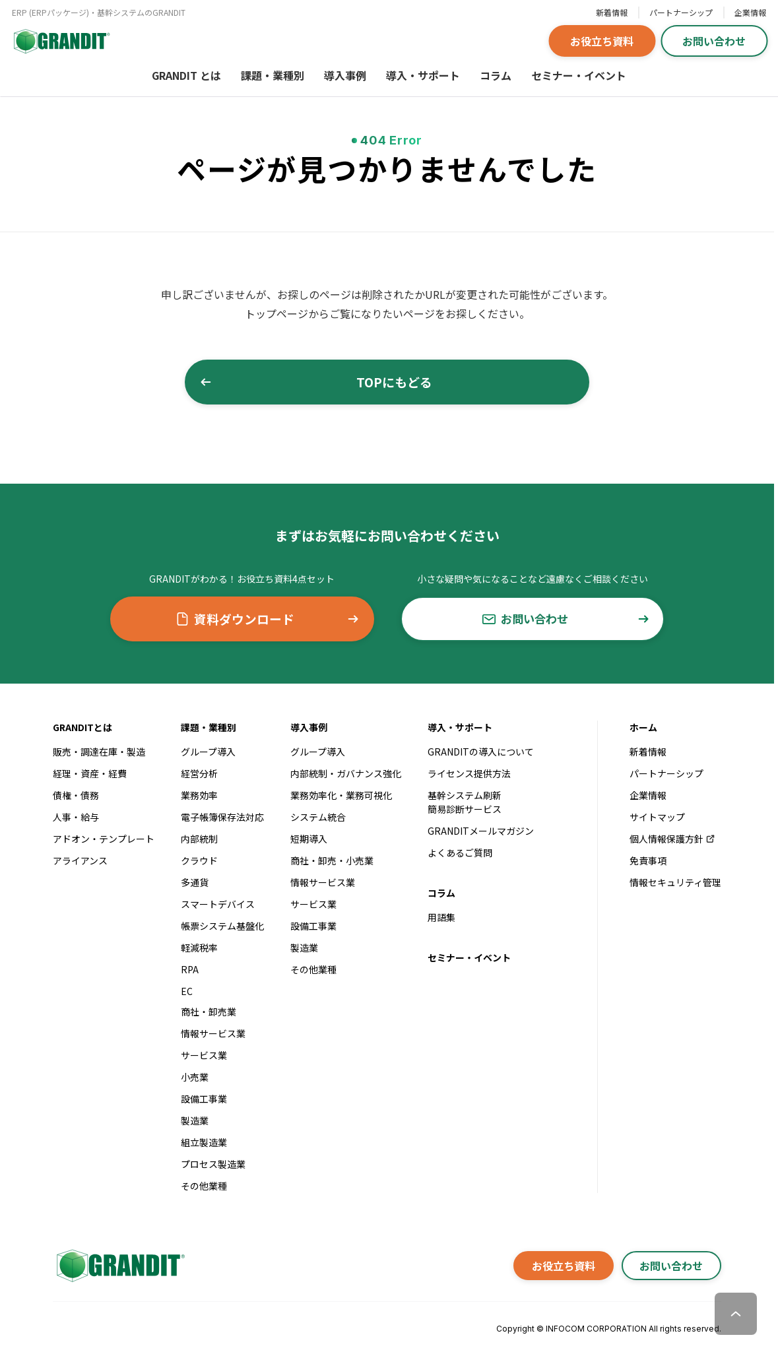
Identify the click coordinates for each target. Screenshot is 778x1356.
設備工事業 (204, 1098)
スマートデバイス (218, 904)
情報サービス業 (213, 1033)
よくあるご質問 (460, 852)
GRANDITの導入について (481, 751)
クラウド (199, 860)
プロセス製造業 (213, 1164)
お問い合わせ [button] (714, 41)
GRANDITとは (82, 727)
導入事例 (345, 75)
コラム (495, 75)
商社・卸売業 (208, 1011)
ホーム (643, 727)
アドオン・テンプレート (103, 838)
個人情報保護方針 (673, 838)
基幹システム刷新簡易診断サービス (465, 802)
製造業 (195, 1120)
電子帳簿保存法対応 (222, 816)
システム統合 (318, 816)
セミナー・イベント (578, 75)
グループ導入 (208, 751)
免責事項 (648, 860)
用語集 (441, 917)
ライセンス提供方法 (469, 773)
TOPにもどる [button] (352, 381)
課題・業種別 (272, 75)
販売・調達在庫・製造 (99, 751)
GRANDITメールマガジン (481, 830)
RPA (190, 969)
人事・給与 (76, 816)
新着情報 (612, 12)
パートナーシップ (681, 12)
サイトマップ (657, 816)
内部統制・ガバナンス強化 (345, 773)
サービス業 (204, 1055)
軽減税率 (199, 947)
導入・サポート (423, 75)
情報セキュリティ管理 (675, 882)
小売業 (195, 1076)
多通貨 (195, 882)
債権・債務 (76, 795)
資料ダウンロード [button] (266, 618)
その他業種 (204, 1185)
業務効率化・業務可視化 (341, 795)
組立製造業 (204, 1142)
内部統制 (199, 838)
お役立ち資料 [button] (601, 41)
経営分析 (199, 773)
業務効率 (199, 795)
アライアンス (80, 860)
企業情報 (750, 12)
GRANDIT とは (186, 75)
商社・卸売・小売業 (331, 860)
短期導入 (308, 838)
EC (187, 991)
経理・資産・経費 (90, 773)
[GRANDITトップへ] (119, 1265)
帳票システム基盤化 (222, 925)
